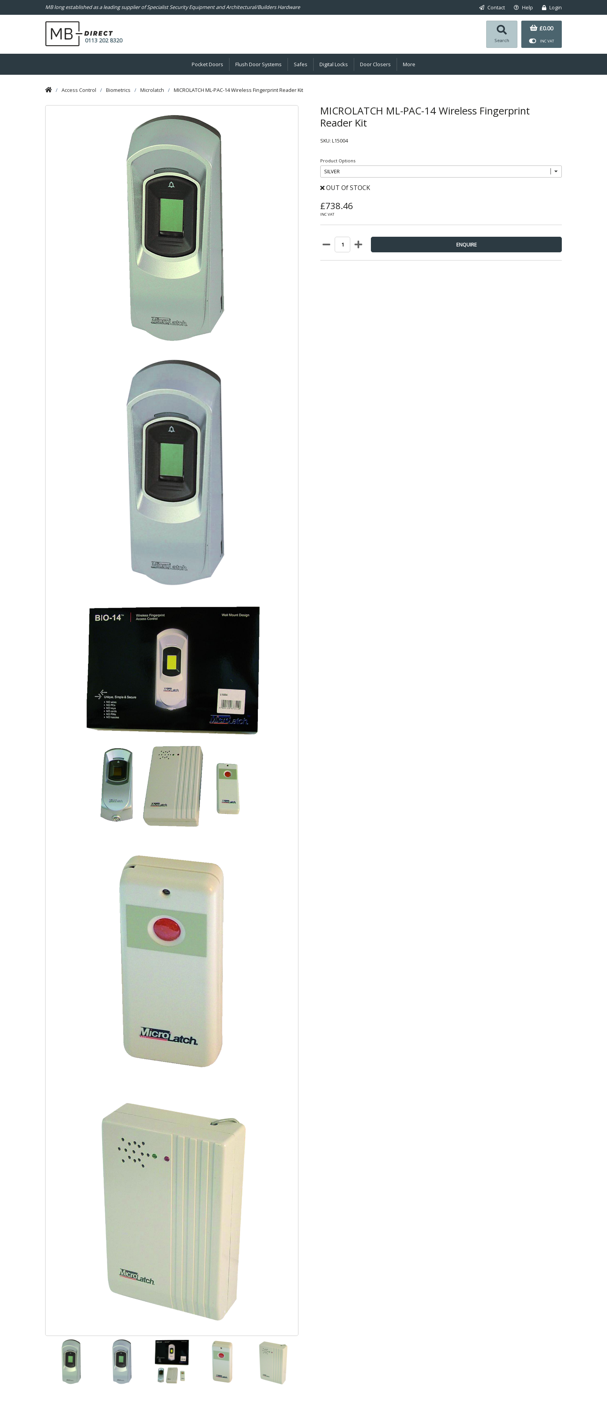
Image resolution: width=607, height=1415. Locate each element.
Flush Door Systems (258, 64)
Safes (300, 64)
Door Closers (375, 64)
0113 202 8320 (103, 40)
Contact (492, 7)
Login (552, 7)
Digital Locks (333, 64)
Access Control (79, 89)
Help (523, 7)
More (409, 64)
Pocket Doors (207, 64)
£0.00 (541, 28)
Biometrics (118, 89)
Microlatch (152, 89)
